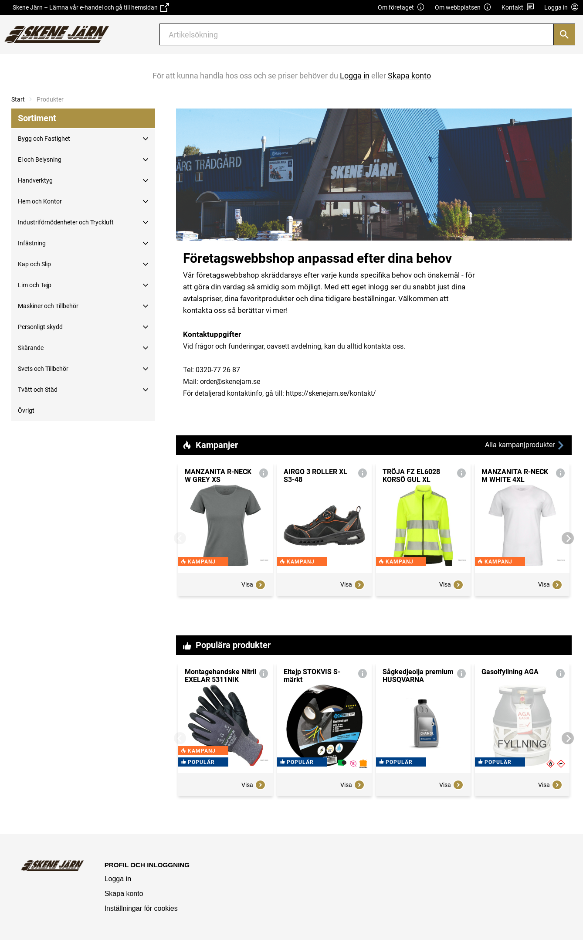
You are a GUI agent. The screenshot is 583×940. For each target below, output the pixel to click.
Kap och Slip (34, 264)
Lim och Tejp (34, 285)
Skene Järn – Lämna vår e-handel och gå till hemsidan (91, 7)
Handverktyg (35, 180)
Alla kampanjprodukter (525, 445)
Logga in (118, 878)
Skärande (31, 347)
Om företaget (401, 7)
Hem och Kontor (40, 201)
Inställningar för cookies (141, 908)
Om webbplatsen (463, 7)
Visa (253, 601)
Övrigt (26, 410)
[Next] (568, 538)
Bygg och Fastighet (44, 138)
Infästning (32, 243)
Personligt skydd (40, 326)
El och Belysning (39, 159)
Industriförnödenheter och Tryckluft (66, 222)
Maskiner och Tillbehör (48, 305)
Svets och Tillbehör (43, 368)
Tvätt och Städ (38, 389)
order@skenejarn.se (230, 381)
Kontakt (518, 7)
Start (18, 99)
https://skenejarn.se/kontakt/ (331, 393)
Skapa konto (124, 893)
